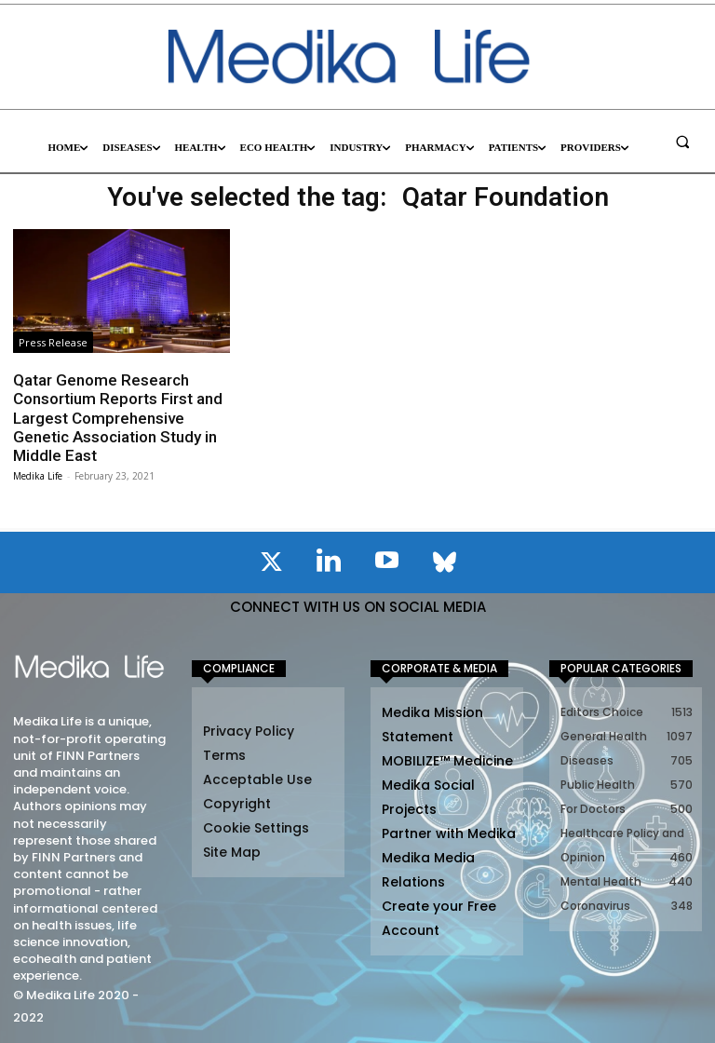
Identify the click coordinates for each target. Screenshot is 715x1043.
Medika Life (37, 475)
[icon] (271, 565)
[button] (682, 141)
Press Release (53, 342)
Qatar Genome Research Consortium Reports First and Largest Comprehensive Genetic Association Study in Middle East (118, 418)
